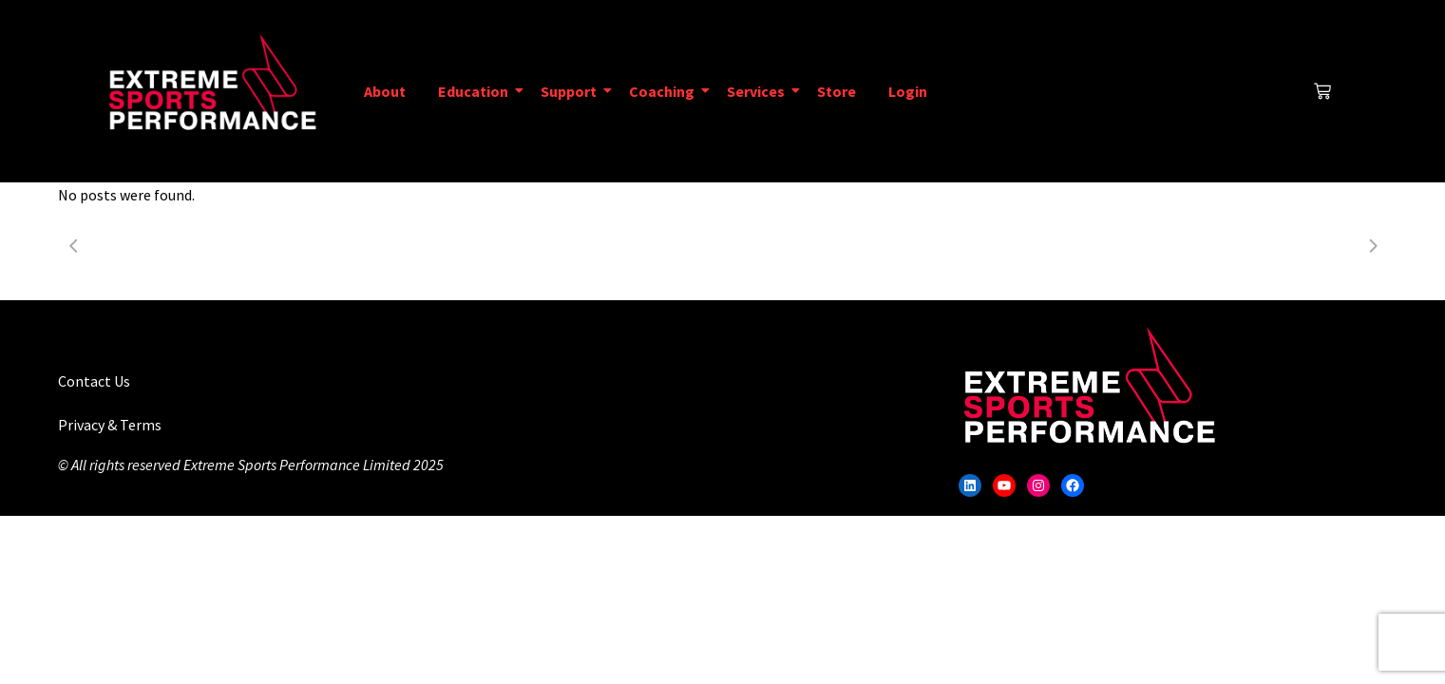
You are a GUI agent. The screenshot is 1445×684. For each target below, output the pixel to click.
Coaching (665, 91)
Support (572, 91)
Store (836, 91)
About (385, 91)
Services (759, 91)
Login (907, 91)
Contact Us (94, 380)
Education (476, 91)
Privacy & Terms (110, 424)
